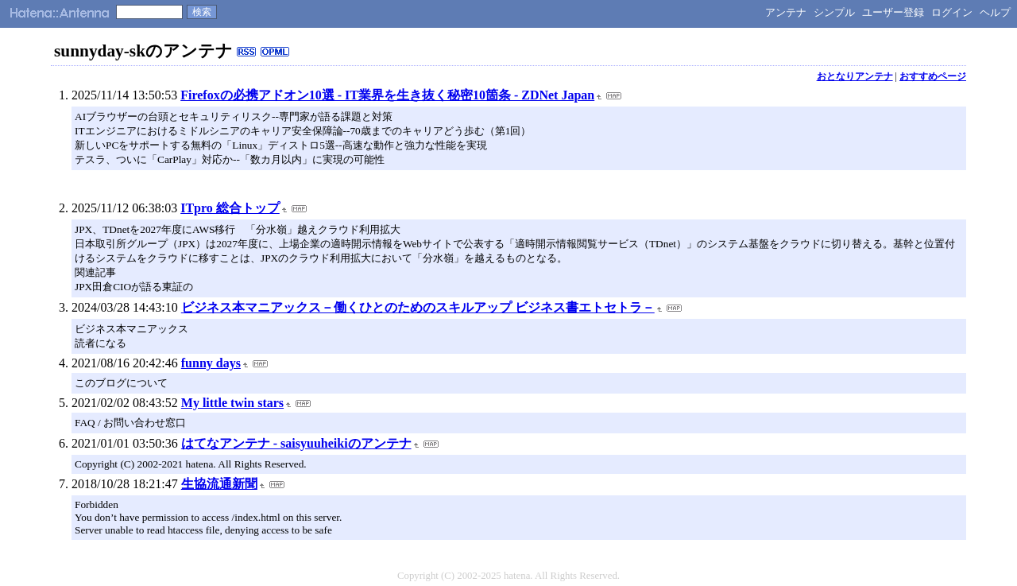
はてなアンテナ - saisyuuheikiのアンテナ (296, 443)
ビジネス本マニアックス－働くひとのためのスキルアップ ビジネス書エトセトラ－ (418, 307)
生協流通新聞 (219, 484)
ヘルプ (995, 12)
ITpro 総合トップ (230, 208)
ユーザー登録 (893, 12)
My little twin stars (232, 402)
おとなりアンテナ (855, 76)
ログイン (952, 12)
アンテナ (785, 12)
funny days (211, 363)
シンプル (834, 12)
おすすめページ (932, 76)
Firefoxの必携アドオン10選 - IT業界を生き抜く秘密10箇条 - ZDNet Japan (387, 95)
